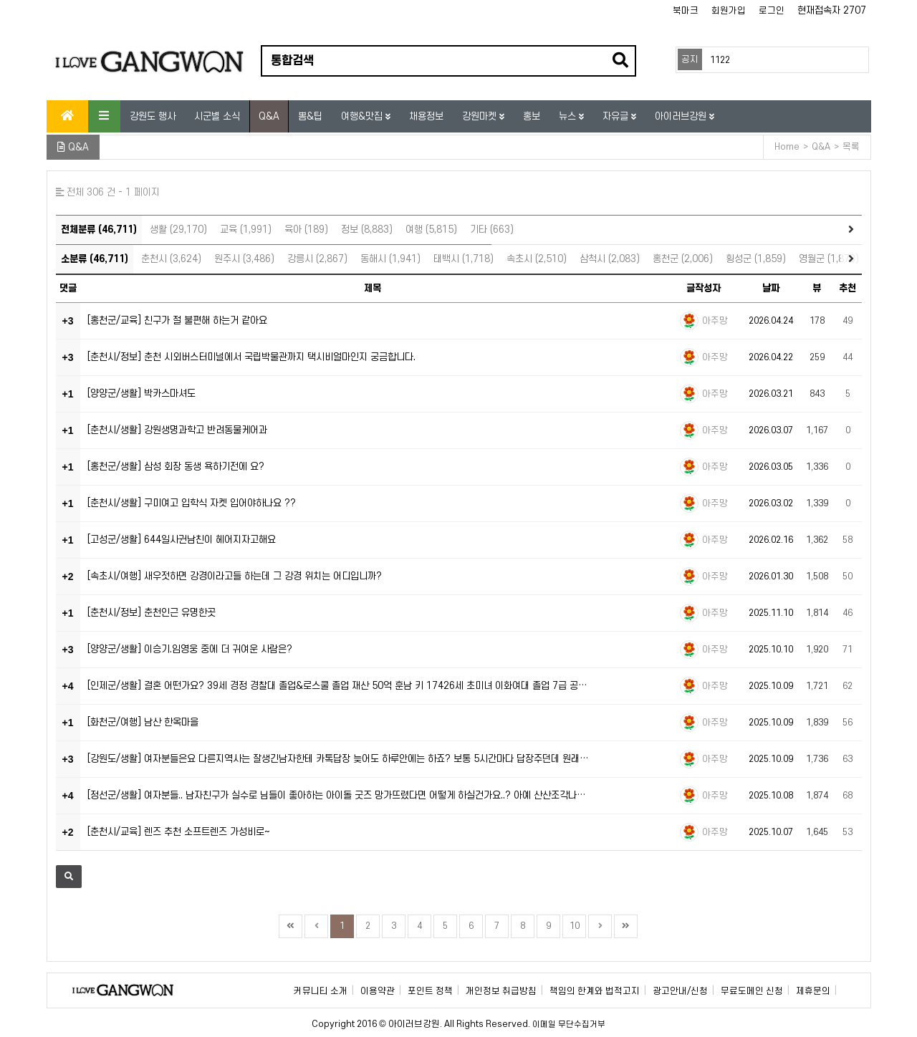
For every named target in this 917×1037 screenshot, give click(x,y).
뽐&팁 (310, 116)
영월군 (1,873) (829, 259)
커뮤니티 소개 (320, 991)
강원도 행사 (153, 116)
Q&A (269, 116)
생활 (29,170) (178, 229)
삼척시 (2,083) (610, 259)
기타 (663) (492, 229)
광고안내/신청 (680, 991)
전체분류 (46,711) (99, 229)
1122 (720, 60)
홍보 (531, 116)
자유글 (616, 116)
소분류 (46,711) (94, 259)
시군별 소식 (217, 116)
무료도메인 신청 (752, 991)
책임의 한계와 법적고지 (594, 991)
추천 (847, 288)
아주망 (715, 321)
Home (787, 147)
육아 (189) (306, 229)
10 (575, 926)
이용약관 (377, 991)
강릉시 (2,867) (317, 259)
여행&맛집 (363, 116)
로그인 (771, 11)
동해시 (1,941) (390, 259)
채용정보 (426, 116)
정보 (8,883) (367, 229)
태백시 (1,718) (463, 259)
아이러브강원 (682, 116)
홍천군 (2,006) (683, 259)
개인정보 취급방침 (501, 991)
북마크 (685, 11)
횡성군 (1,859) (756, 259)
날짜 (770, 288)
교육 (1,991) (246, 229)
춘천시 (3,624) (171, 259)
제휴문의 (813, 991)
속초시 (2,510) (536, 259)
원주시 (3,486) (244, 259)
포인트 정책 (430, 991)
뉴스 (569, 116)
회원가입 (728, 11)
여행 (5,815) (431, 229)
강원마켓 (480, 116)
